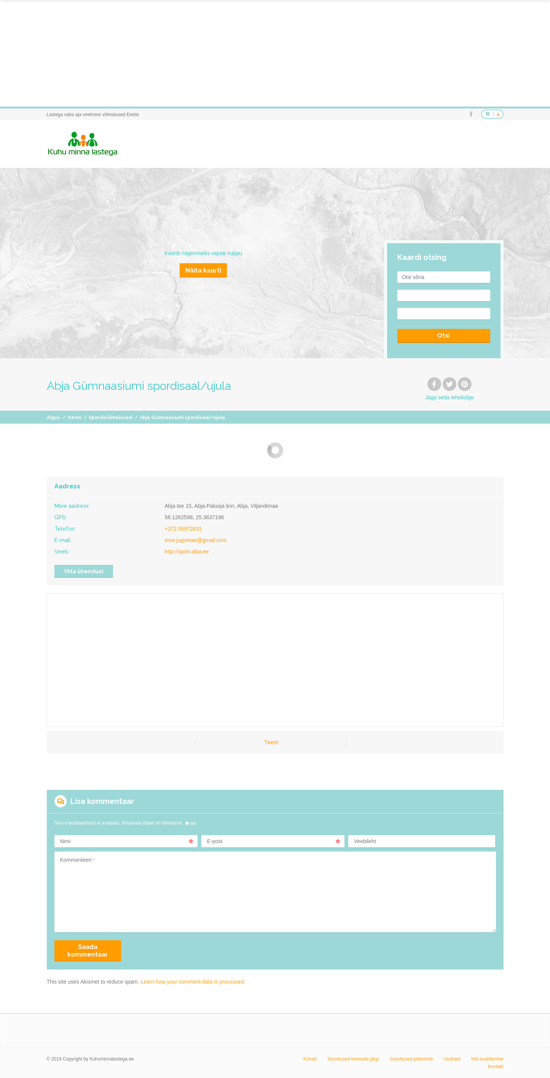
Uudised (451, 1059)
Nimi (127, 841)
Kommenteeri (77, 860)
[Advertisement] (228, 53)
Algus (53, 417)
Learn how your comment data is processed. (192, 982)
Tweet (271, 742)
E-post (274, 841)
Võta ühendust (84, 571)
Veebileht (365, 841)
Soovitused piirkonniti (411, 1059)
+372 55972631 (183, 529)
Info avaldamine (487, 1059)
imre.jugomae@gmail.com (196, 540)
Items (74, 417)
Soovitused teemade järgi (353, 1059)
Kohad (310, 1059)
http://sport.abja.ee (187, 552)
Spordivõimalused (110, 417)
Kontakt (496, 1066)
